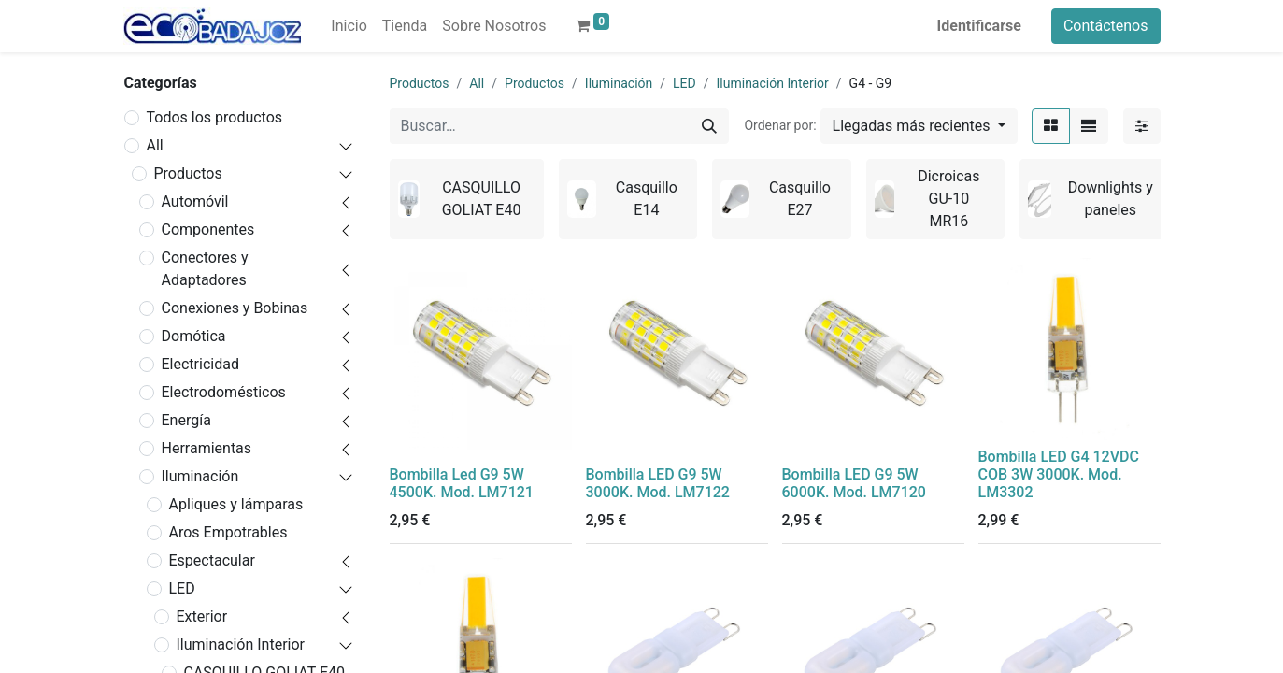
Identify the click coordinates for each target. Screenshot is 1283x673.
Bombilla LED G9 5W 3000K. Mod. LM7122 (658, 483)
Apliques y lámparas (236, 504)
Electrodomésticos (224, 392)
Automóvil (195, 201)
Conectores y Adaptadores (205, 269)
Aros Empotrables (228, 532)
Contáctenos (1105, 26)
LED (182, 588)
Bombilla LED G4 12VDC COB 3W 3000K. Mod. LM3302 (1058, 474)
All (155, 145)
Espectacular (212, 560)
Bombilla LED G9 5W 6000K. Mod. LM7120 (854, 483)
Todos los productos (215, 117)
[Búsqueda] (709, 126)
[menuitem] (348, 26)
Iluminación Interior (241, 644)
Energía (186, 420)
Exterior (202, 616)
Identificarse (979, 26)
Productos (188, 173)
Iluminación (200, 476)
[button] (919, 126)
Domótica (194, 336)
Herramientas (207, 448)
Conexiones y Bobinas (235, 308)
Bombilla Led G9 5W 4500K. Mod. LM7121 (462, 483)
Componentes (208, 229)
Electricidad (200, 364)
